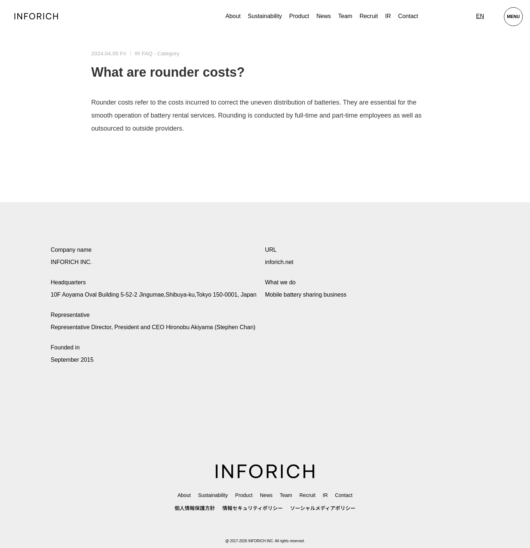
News (323, 16)
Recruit (368, 16)
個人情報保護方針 (194, 508)
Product (243, 495)
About (233, 16)
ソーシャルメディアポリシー (323, 508)
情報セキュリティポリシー (252, 508)
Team (345, 16)
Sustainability (265, 16)
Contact (408, 16)
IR (388, 16)
